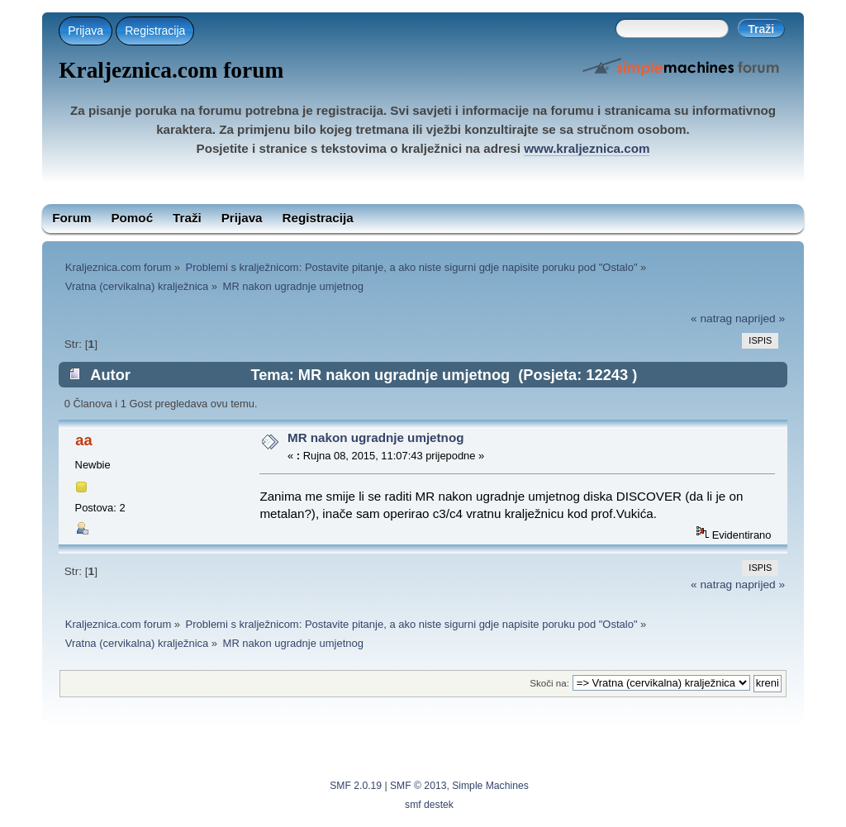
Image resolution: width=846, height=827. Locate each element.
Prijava (85, 30)
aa (83, 440)
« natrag (711, 318)
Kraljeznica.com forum (171, 70)
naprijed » (760, 318)
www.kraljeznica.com (586, 148)
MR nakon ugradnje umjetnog (375, 437)
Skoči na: (549, 682)
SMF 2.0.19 (356, 785)
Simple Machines (490, 785)
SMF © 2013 (418, 785)
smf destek (429, 804)
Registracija (155, 30)
